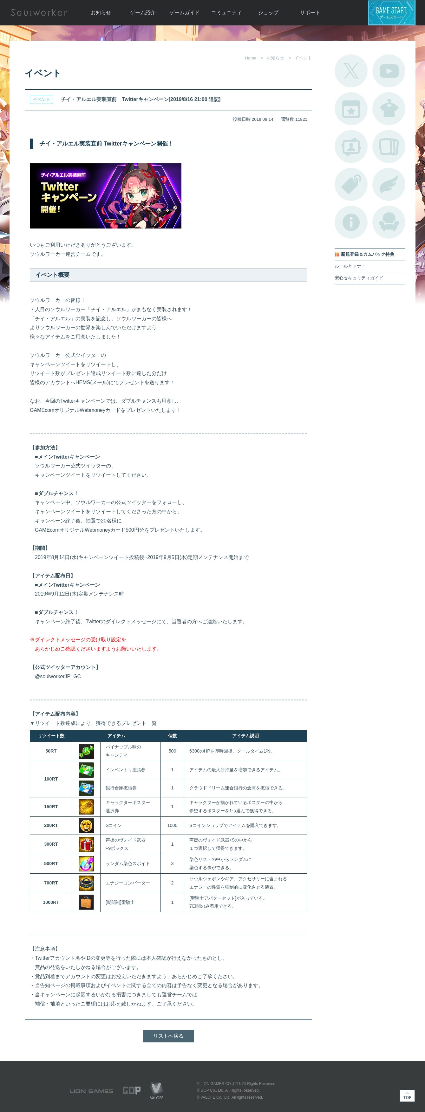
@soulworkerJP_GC (55, 676)
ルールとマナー (350, 266)
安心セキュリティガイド (359, 278)
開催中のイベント (351, 108)
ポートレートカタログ (351, 146)
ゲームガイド (184, 12)
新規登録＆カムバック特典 (367, 254)
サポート (310, 12)
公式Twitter (351, 70)
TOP (407, 1096)
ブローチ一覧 (388, 184)
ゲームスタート (391, 12)
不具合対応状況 (351, 222)
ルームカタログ (388, 222)
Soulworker (39, 12)
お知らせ (101, 12)
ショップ (268, 12)
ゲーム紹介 (142, 12)
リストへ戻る (168, 1036)
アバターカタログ (388, 108)
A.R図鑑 (388, 146)
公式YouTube (388, 70)
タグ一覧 (351, 184)
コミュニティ (226, 12)
